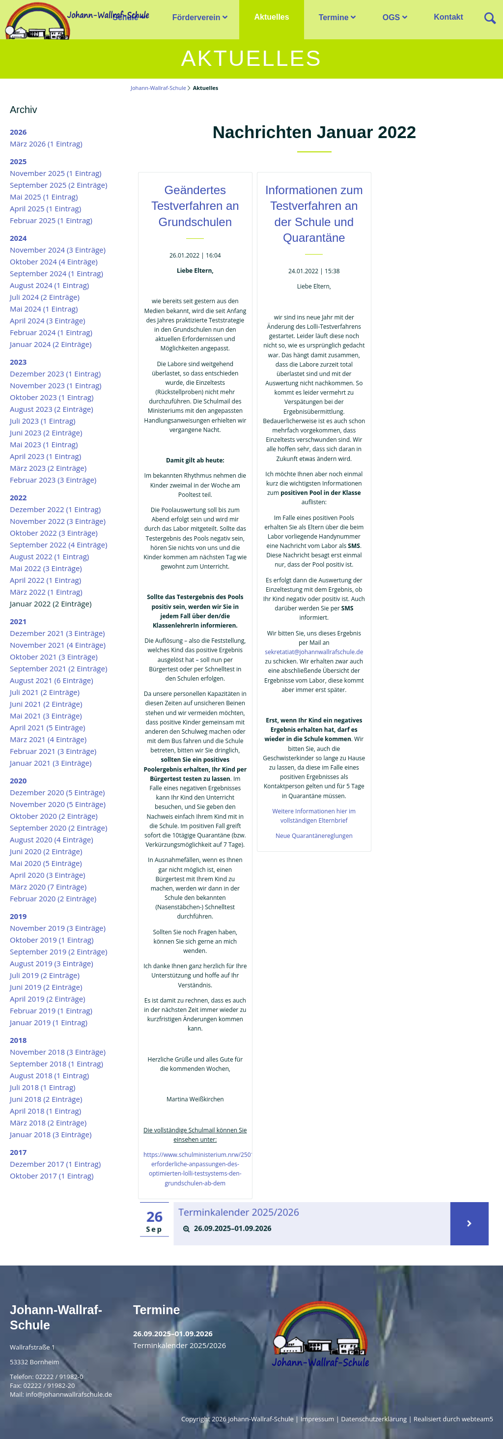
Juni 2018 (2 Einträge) (46, 1099)
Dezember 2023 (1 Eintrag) (55, 373)
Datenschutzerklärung (374, 1418)
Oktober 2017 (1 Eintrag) (51, 1175)
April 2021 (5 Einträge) (47, 727)
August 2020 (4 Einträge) (51, 839)
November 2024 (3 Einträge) (58, 250)
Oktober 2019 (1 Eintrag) (51, 940)
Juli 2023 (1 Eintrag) (43, 421)
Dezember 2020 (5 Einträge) (57, 792)
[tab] (312, 1228)
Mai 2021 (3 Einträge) (46, 715)
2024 (18, 238)
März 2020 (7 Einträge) (48, 887)
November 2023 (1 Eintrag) (56, 385)
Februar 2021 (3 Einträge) (53, 751)
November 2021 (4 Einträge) (58, 645)
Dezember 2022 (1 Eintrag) (55, 509)
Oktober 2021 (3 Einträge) (54, 657)
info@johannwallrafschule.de (69, 1394)
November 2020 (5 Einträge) (58, 804)
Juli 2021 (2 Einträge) (45, 692)
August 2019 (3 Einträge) (51, 963)
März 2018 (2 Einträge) (48, 1122)
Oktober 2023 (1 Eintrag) (51, 397)
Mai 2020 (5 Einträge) (46, 863)
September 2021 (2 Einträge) (58, 668)
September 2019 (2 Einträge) (58, 951)
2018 (18, 1040)
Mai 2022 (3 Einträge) (46, 568)
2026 (18, 132)
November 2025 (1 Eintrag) (56, 173)
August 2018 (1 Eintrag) (49, 1075)
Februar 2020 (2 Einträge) (53, 898)
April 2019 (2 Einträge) (47, 999)
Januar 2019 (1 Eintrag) (48, 1022)
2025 (18, 161)
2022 (18, 497)
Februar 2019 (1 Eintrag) (51, 1010)
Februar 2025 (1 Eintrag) (51, 220)
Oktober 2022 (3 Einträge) (54, 533)
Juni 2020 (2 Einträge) (46, 851)
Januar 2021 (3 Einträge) (50, 763)
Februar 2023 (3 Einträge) (53, 480)
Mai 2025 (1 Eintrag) (44, 196)
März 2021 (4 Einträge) (48, 739)
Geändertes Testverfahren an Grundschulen (195, 206)
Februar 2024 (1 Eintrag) (51, 332)
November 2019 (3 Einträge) (58, 928)
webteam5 (477, 1418)
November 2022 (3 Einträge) (58, 521)
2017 (18, 1152)
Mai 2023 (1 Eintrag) (44, 444)
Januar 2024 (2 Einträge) (50, 344)
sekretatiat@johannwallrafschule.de (314, 652)
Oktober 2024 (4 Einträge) (54, 261)
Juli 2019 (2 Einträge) (45, 975)
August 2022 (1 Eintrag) (49, 556)
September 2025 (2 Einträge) (58, 185)
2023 (18, 362)
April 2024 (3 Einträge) (47, 320)
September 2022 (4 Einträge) (58, 544)
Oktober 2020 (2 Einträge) (54, 816)
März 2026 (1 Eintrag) (46, 143)
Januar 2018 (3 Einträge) (50, 1134)
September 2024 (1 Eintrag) (56, 273)
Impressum (318, 1418)
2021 (18, 621)
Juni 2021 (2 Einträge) (46, 704)
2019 (18, 916)
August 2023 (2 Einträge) (51, 409)
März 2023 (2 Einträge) (48, 468)
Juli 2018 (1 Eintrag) (43, 1087)
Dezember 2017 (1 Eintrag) (55, 1164)
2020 (18, 780)
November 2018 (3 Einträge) (58, 1052)
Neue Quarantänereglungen (314, 836)
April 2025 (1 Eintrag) (45, 208)
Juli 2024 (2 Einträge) (45, 297)
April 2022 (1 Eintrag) (45, 580)
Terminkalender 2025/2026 (244, 1212)
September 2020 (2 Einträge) (58, 828)
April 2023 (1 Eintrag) (45, 456)
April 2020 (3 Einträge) (47, 875)
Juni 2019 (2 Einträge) (46, 987)
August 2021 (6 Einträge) (51, 680)
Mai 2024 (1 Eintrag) (44, 309)
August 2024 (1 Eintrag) (49, 285)
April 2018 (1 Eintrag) (45, 1111)
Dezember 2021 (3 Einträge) (57, 633)
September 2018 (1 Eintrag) (56, 1063)
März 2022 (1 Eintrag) (46, 592)
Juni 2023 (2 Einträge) (46, 432)
